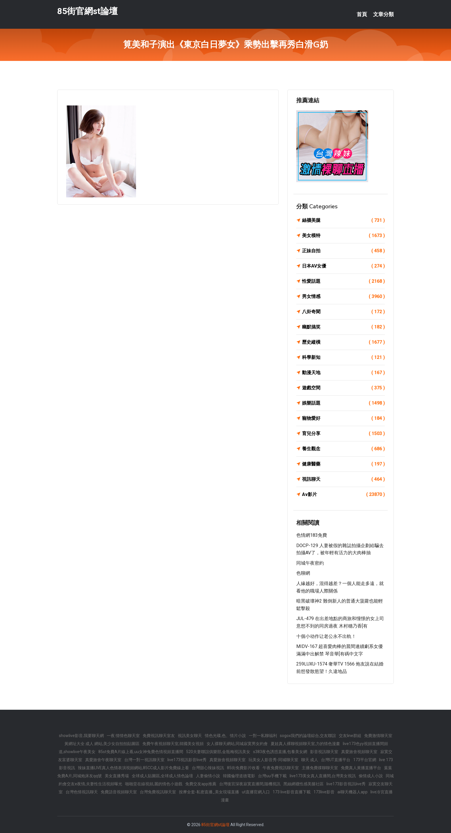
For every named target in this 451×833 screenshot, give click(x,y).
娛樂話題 (343, 403)
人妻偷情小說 (208, 776)
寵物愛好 (343, 418)
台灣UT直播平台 (335, 759)
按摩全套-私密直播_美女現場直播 (209, 792)
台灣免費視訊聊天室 (158, 792)
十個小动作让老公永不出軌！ (326, 636)
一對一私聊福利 (263, 735)
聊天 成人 (309, 759)
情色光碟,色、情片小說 (225, 735)
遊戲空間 (343, 388)
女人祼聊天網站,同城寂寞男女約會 (237, 743)
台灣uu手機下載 (272, 776)
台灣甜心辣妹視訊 (208, 767)
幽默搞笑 (343, 327)
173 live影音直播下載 (292, 792)
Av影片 (343, 494)
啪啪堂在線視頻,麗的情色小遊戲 (153, 784)
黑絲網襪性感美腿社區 (303, 784)
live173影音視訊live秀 (346, 784)
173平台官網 (364, 759)
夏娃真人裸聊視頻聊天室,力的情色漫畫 (305, 743)
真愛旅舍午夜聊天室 (103, 759)
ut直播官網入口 (256, 792)
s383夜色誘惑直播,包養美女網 (280, 751)
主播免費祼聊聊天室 (320, 767)
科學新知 (343, 357)
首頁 (362, 14)
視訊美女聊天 (190, 735)
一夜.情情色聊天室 (123, 735)
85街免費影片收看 (243, 767)
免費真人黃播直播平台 (361, 767)
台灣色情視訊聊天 (82, 792)
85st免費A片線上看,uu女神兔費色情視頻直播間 (140, 751)
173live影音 (324, 792)
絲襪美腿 (343, 220)
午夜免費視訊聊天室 (281, 767)
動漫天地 (343, 373)
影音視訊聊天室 (324, 751)
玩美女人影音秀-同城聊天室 (273, 759)
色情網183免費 (311, 535)
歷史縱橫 (343, 342)
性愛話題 (343, 281)
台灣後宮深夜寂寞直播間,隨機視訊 (249, 784)
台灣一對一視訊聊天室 (144, 759)
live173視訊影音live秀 (187, 759)
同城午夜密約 (310, 563)
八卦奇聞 (343, 312)
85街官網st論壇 (87, 11)
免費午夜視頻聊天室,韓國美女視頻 (173, 743)
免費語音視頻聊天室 (119, 792)
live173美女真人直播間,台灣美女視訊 (323, 776)
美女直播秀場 (117, 776)
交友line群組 (350, 735)
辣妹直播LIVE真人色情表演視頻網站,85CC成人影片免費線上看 (133, 767)
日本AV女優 (343, 266)
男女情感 (343, 297)
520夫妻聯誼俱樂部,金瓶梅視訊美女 (218, 751)
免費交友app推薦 (200, 784)
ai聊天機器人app (352, 792)
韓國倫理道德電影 (239, 776)
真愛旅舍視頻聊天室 (359, 751)
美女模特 (343, 236)
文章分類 (383, 14)
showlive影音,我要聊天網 (81, 735)
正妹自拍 (343, 251)
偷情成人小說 (371, 776)
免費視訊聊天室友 (159, 735)
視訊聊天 (343, 479)
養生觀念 (343, 449)
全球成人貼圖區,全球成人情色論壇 (162, 776)
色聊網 (303, 573)
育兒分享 (343, 434)
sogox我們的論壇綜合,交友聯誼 (308, 735)
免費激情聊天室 (378, 735)
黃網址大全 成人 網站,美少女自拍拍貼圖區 (101, 743)
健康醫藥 (343, 464)
